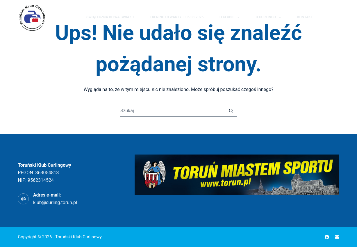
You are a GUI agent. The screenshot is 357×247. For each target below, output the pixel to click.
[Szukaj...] (172, 111)
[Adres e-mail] (337, 237)
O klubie (230, 17)
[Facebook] (336, 17)
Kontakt (305, 17)
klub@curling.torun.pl (55, 202)
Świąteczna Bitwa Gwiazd (110, 17)
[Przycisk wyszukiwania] (231, 111)
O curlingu (269, 17)
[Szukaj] (326, 17)
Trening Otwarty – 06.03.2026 (177, 17)
